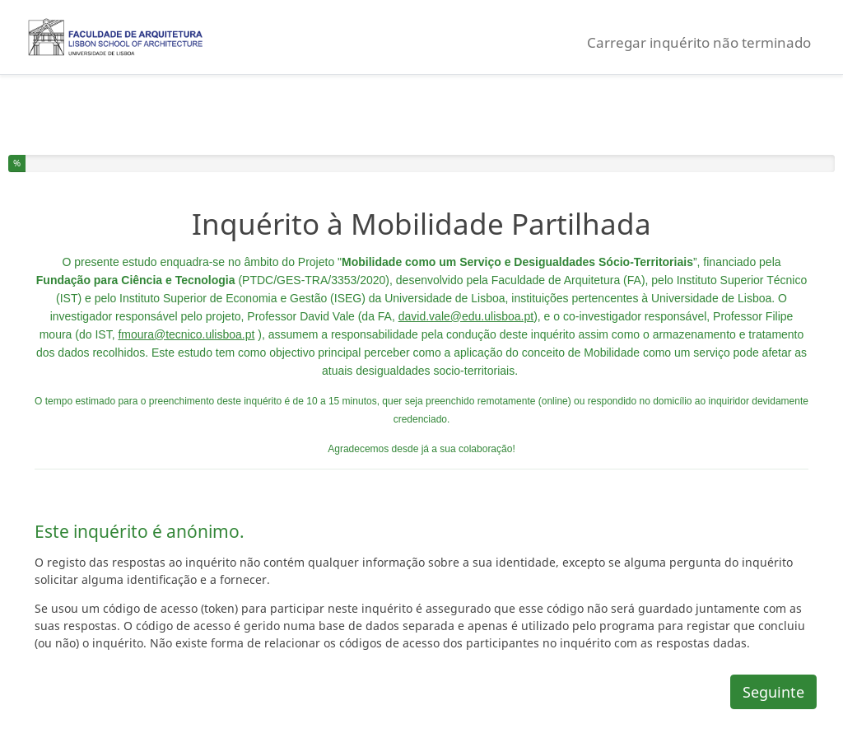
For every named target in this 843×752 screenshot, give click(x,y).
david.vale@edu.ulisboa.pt (465, 316)
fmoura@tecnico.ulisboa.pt (186, 334)
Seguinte (773, 692)
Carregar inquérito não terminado (699, 42)
